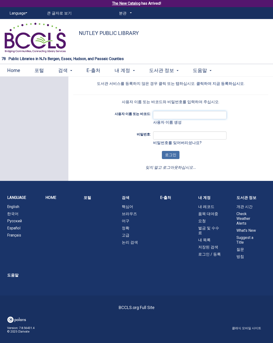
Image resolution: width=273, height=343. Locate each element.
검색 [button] (65, 70)
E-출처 (93, 70)
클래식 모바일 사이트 (246, 328)
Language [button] (16, 197)
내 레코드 (206, 206)
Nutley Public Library (109, 33)
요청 (202, 221)
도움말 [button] (202, 70)
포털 (39, 70)
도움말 (13, 275)
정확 (125, 228)
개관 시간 (244, 206)
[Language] (17, 13)
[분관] (124, 13)
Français (14, 235)
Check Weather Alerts (243, 219)
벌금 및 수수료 (208, 230)
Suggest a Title (244, 240)
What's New (246, 230)
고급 (125, 235)
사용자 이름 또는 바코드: (133, 114)
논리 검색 (130, 242)
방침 (240, 256)
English (13, 206)
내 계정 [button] (125, 70)
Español (13, 228)
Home (13, 70)
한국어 (13, 214)
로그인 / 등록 (209, 254)
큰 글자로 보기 (59, 13)
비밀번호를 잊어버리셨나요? (177, 142)
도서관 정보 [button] (164, 70)
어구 (125, 221)
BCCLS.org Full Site (137, 307)
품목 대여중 (208, 214)
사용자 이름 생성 (167, 122)
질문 (240, 249)
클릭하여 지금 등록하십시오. (220, 83)
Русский (14, 221)
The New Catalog (126, 3)
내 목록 (204, 240)
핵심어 (127, 206)
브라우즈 (129, 214)
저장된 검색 (208, 247)
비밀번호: (144, 134)
